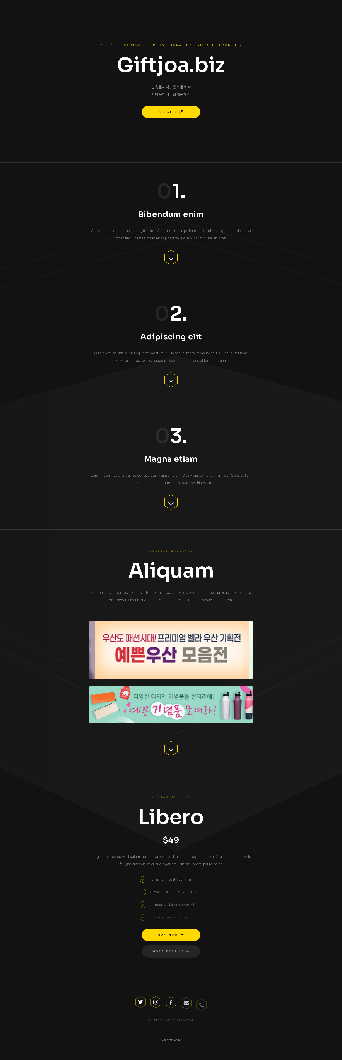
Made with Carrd (171, 1039)
